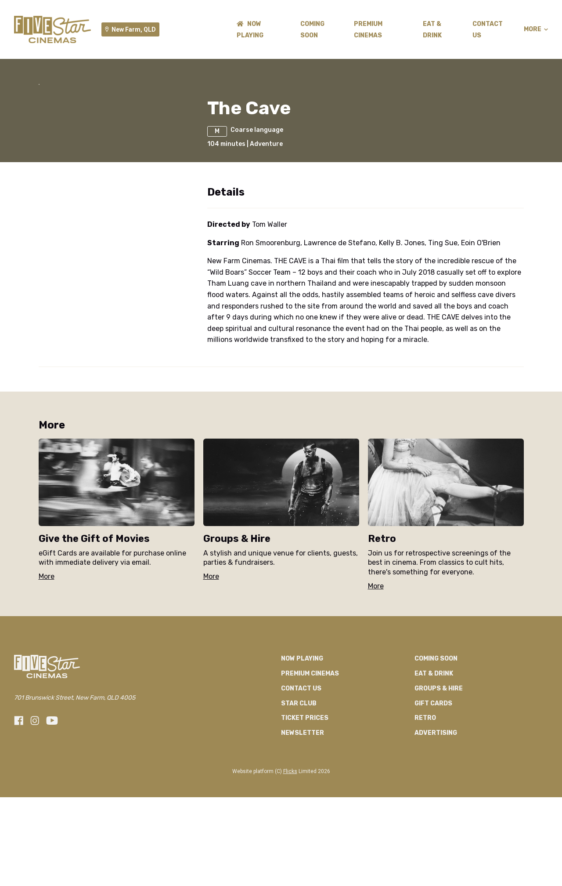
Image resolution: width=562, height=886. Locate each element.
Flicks (290, 860)
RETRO (425, 807)
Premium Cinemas (310, 762)
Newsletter (302, 822)
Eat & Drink (433, 762)
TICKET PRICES (304, 807)
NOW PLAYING (302, 748)
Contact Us (301, 777)
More (536, 29)
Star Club (299, 792)
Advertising (435, 822)
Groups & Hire (438, 777)
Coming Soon (436, 748)
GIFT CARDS (433, 792)
